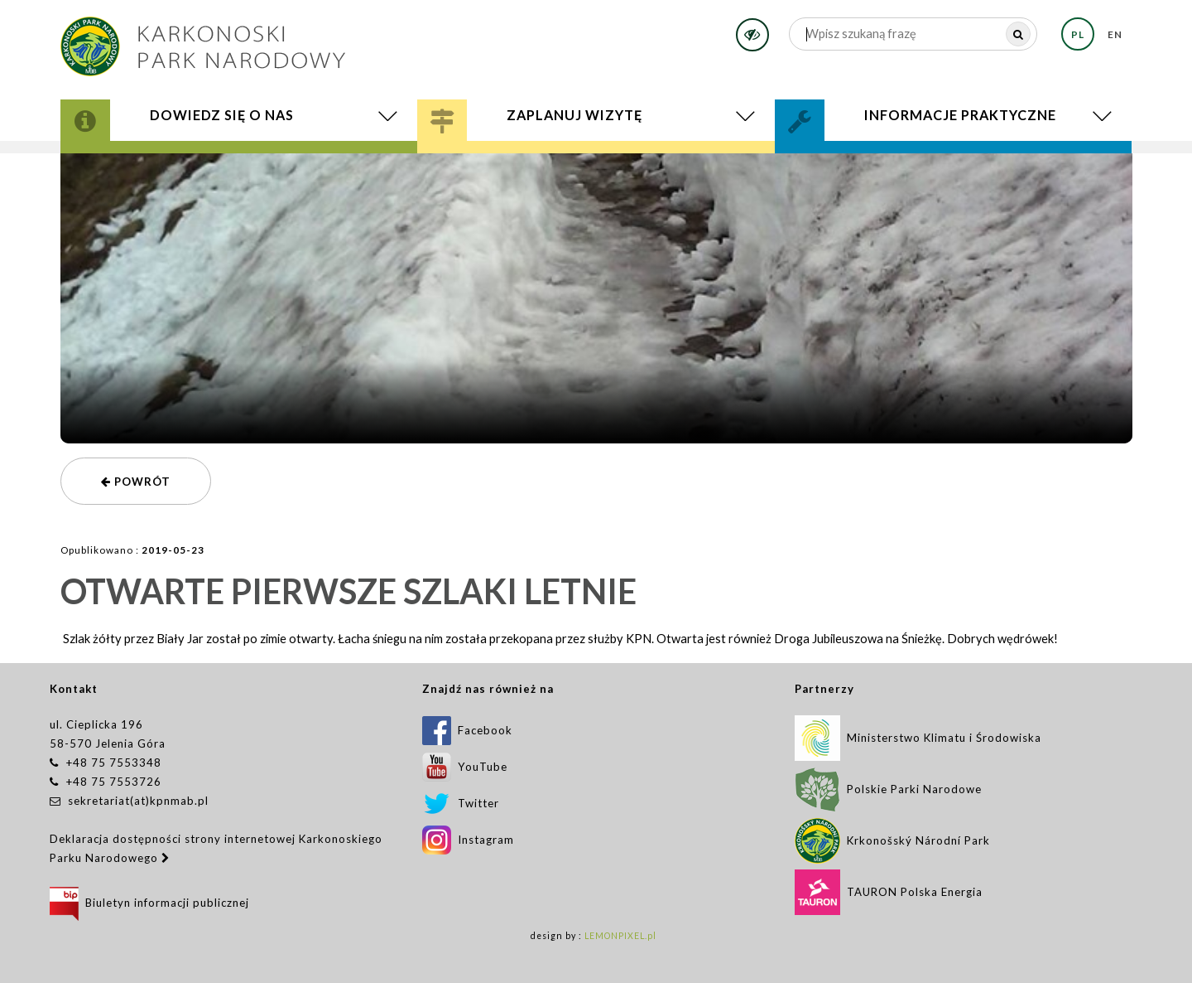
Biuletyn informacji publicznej (149, 902)
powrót (136, 481)
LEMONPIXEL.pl (620, 936)
